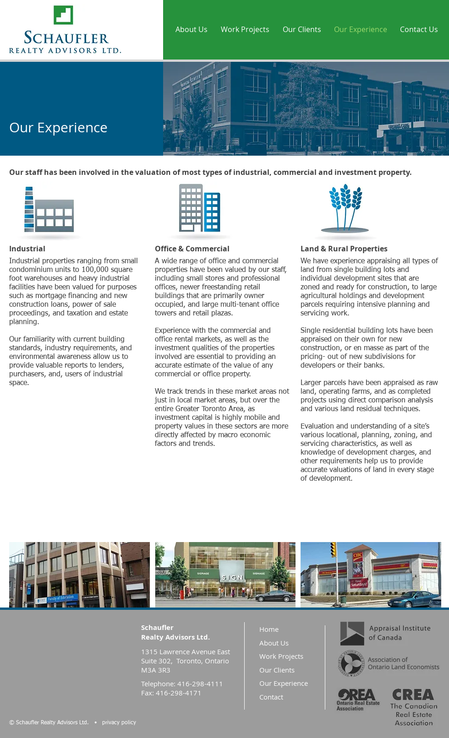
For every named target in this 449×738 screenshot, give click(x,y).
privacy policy (119, 723)
